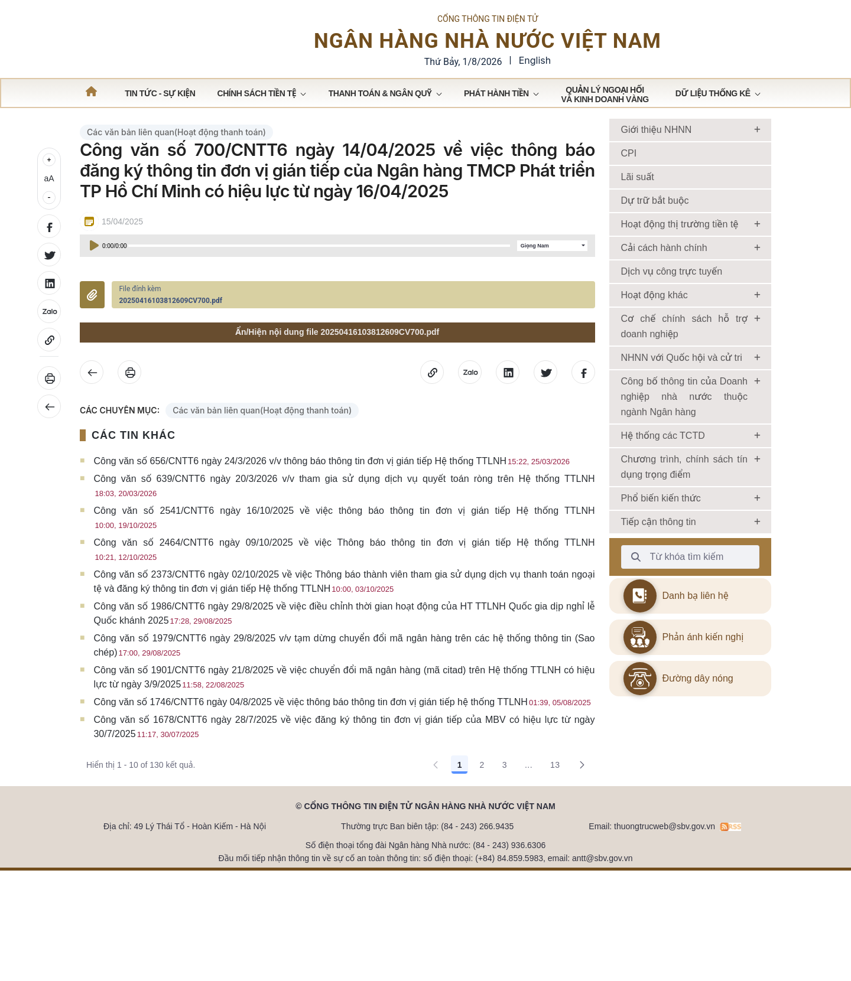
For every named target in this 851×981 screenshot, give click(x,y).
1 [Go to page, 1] (459, 828)
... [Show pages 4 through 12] (528, 828)
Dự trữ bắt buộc (655, 264)
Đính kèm (92, 358)
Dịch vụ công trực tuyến (672, 335)
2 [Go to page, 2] (481, 828)
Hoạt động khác (654, 358)
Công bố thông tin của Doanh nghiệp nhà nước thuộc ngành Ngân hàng (684, 459)
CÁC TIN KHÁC (134, 498)
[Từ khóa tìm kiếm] (635, 620)
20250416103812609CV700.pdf (170, 364)
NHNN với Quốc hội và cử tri (681, 421)
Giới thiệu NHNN (656, 193)
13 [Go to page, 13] (555, 828)
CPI (629, 216)
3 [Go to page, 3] (504, 828)
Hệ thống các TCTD (663, 499)
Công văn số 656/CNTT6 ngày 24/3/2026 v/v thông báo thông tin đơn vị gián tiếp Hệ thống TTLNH (331, 524)
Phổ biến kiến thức (661, 561)
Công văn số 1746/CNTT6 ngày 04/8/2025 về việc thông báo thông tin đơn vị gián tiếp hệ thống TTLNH (341, 765)
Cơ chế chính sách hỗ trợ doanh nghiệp (684, 389)
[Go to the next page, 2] (582, 828)
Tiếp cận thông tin (658, 585)
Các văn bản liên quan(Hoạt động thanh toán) (176, 195)
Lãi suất (637, 240)
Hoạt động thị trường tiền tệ (680, 287)
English (535, 71)
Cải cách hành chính (664, 311)
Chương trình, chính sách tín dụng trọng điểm (684, 530)
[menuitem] (160, 156)
